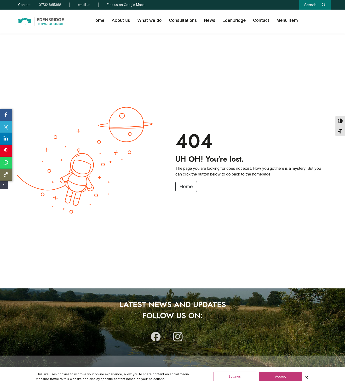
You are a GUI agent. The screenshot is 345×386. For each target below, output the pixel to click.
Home (98, 20)
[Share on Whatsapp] (6, 163)
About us (121, 20)
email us (84, 5)
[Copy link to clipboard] (6, 175)
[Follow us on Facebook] (156, 338)
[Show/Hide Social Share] (3, 185)
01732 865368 (50, 5)
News (209, 20)
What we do (149, 20)
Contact (261, 20)
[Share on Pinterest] (6, 151)
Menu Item (287, 20)
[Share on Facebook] (6, 115)
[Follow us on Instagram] (178, 338)
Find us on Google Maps (125, 5)
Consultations (183, 20)
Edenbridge (234, 20)
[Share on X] (6, 127)
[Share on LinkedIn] (6, 139)
